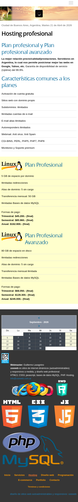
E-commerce (25, 480)
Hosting (32, 475)
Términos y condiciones (39, 487)
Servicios (19, 475)
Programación (66, 475)
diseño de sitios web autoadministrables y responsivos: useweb (43, 494)
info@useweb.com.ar (20, 378)
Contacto (55, 480)
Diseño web (47, 475)
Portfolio (41, 480)
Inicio (7, 475)
